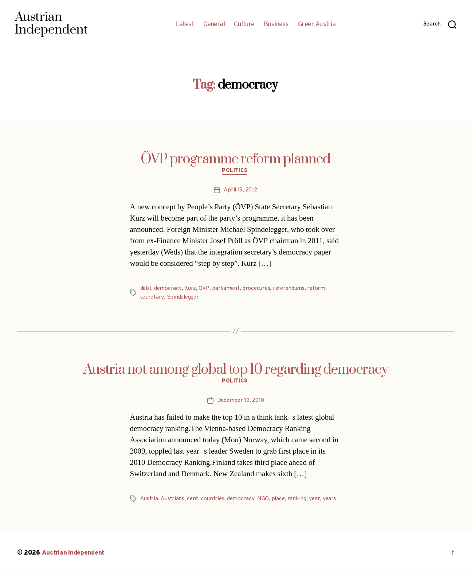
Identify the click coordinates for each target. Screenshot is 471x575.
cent (193, 500)
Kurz (191, 289)
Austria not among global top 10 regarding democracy (235, 370)
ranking (298, 500)
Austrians (173, 500)
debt (146, 289)
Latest (184, 25)
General (214, 25)
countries (214, 500)
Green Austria (317, 25)
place (279, 500)
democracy (168, 289)
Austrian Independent (74, 554)
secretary (152, 298)
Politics (235, 171)
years (331, 500)
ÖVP (205, 289)
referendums (292, 289)
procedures (258, 289)
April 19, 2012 (240, 191)
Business (276, 25)
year (316, 500)
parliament (227, 289)
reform (320, 289)
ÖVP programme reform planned (235, 159)
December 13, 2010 (240, 401)
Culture (244, 25)
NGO (264, 500)
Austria (149, 500)
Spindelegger (184, 298)
